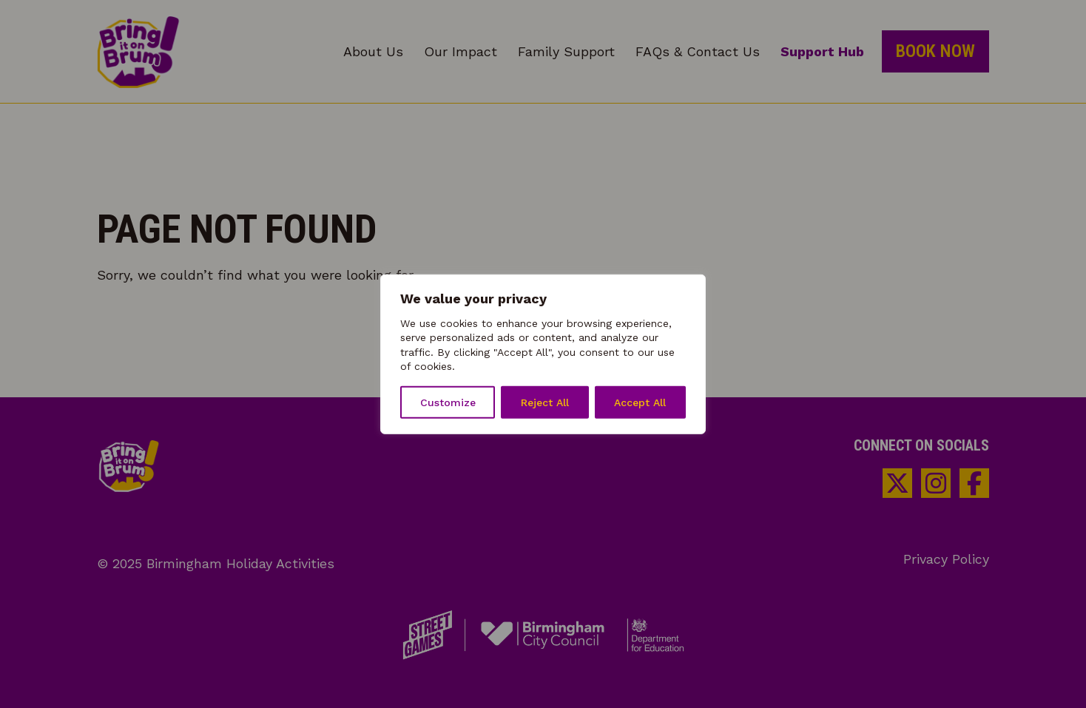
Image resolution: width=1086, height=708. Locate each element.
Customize (448, 402)
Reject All (545, 402)
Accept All (640, 402)
